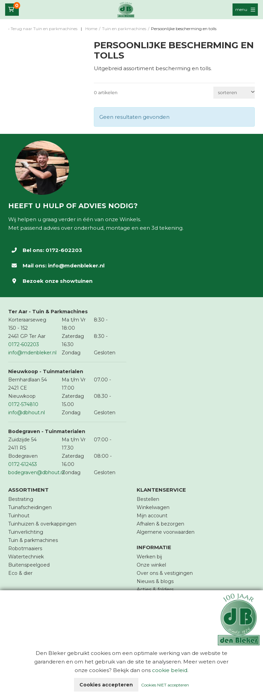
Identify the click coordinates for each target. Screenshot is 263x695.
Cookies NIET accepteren (165, 684)
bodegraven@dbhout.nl (36, 472)
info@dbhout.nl (26, 412)
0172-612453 (22, 464)
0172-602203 (64, 250)
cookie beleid (169, 670)
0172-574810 (23, 404)
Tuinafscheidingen (30, 507)
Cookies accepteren (106, 685)
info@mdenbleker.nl (76, 265)
